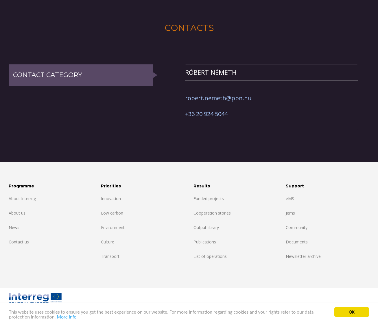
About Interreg (22, 198)
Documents (297, 242)
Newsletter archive (303, 256)
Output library (206, 227)
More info (66, 317)
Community (296, 227)
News (14, 227)
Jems (290, 213)
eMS (290, 198)
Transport (110, 256)
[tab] (271, 72)
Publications (204, 242)
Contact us (19, 242)
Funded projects (208, 198)
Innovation (111, 198)
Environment (113, 227)
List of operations (210, 256)
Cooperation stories (212, 213)
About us (17, 213)
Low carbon (112, 213)
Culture (107, 242)
